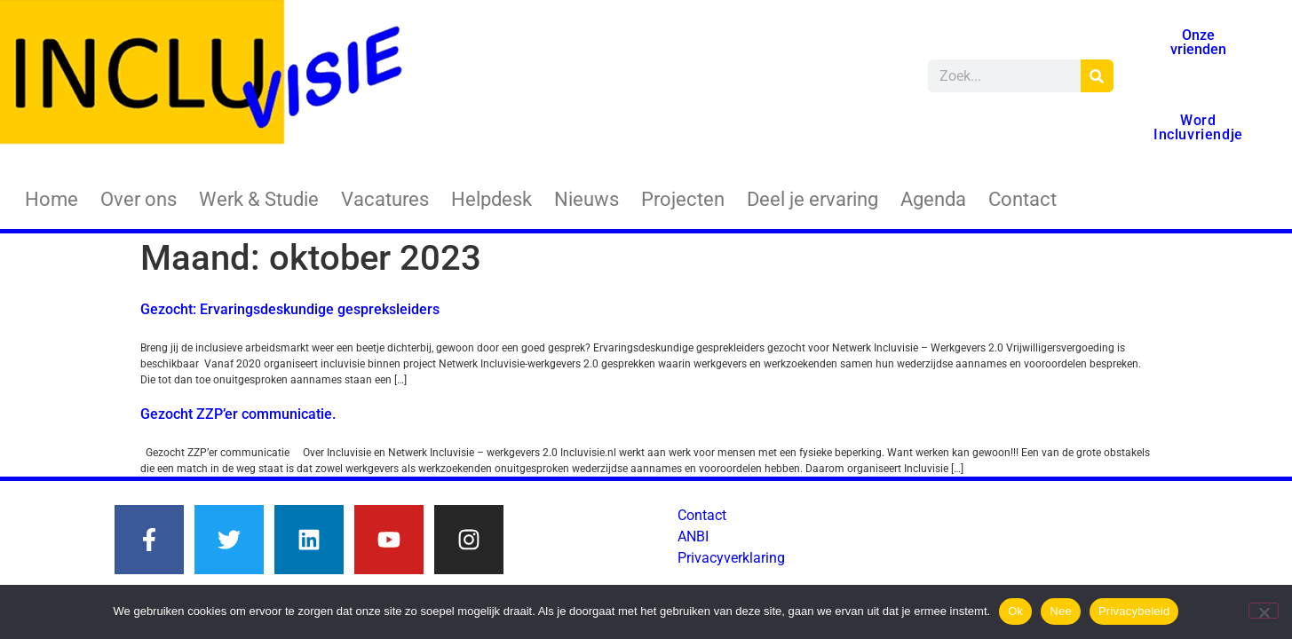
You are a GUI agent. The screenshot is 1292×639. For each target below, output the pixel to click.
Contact (1022, 199)
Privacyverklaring (731, 557)
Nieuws (586, 199)
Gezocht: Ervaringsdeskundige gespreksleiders (290, 309)
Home (51, 199)
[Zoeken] (1097, 75)
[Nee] (1263, 611)
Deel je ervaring (812, 199)
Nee (1061, 611)
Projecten (683, 199)
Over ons (138, 199)
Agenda (933, 199)
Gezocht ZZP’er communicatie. (238, 414)
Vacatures (385, 199)
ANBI (693, 536)
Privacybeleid (1134, 611)
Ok (1015, 611)
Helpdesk (491, 199)
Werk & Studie (259, 199)
